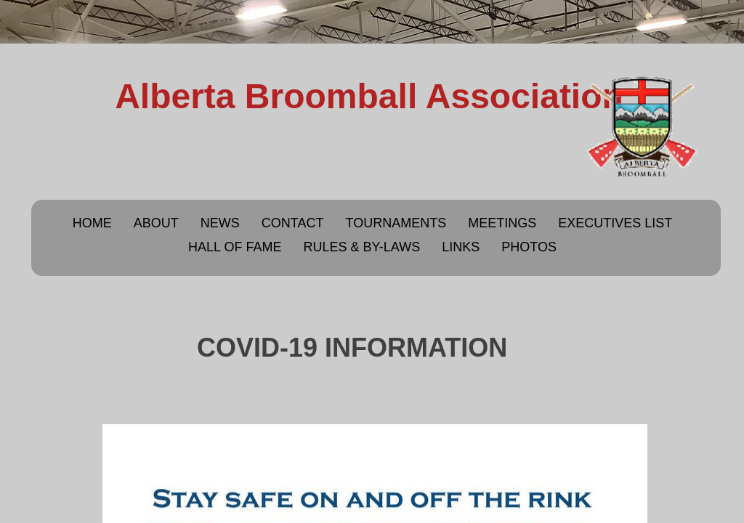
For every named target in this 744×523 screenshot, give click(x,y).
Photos (529, 247)
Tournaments (395, 223)
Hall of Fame (234, 247)
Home (92, 223)
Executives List (615, 223)
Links (461, 247)
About (156, 223)
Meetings (502, 223)
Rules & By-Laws (361, 247)
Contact (293, 223)
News (220, 223)
